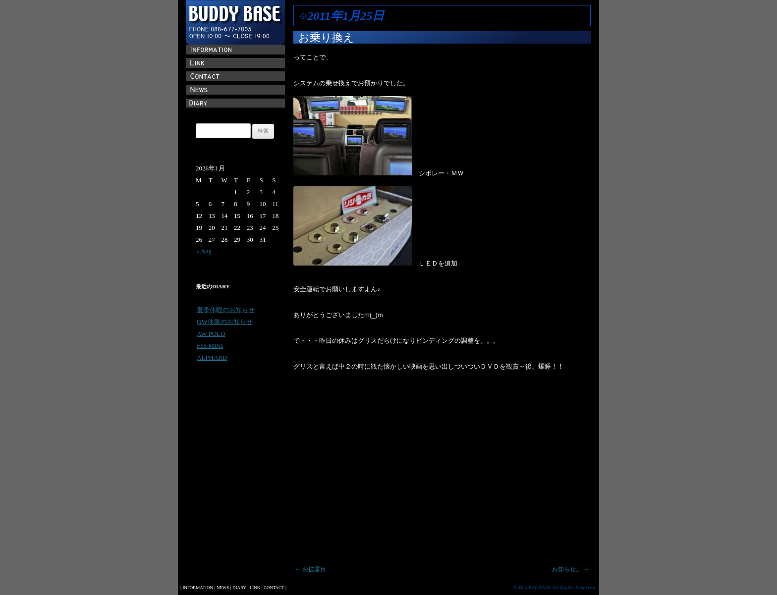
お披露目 (310, 569)
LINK (255, 587)
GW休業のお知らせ (225, 321)
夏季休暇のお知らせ (226, 310)
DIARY (239, 587)
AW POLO (211, 333)
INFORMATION (197, 587)
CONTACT (274, 587)
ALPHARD (212, 357)
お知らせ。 (571, 569)
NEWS (223, 587)
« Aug (204, 251)
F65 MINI (210, 345)
